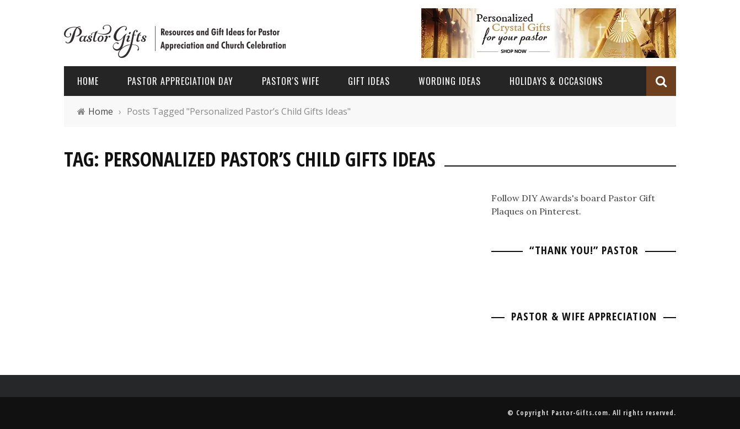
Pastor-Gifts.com (579, 412)
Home (88, 81)
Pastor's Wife (290, 81)
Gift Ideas (369, 81)
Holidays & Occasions (556, 81)
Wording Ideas (450, 81)
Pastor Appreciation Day (180, 81)
